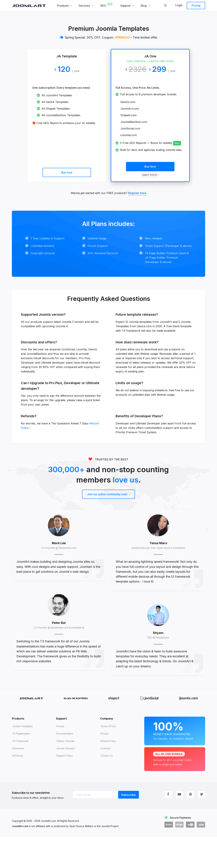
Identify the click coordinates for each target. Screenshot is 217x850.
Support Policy (64, 768)
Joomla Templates (22, 739)
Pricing (196, 5)
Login (178, 5)
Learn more (150, 174)
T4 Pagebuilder (21, 746)
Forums (60, 739)
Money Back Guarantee (175, 743)
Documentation (64, 746)
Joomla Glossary (65, 761)
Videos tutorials (65, 753)
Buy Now (150, 166)
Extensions (18, 761)
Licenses (105, 761)
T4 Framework (20, 753)
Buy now (66, 172)
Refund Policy (108, 753)
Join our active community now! (108, 498)
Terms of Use (108, 739)
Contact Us (107, 768)
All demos (17, 768)
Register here (137, 193)
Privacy (105, 746)
